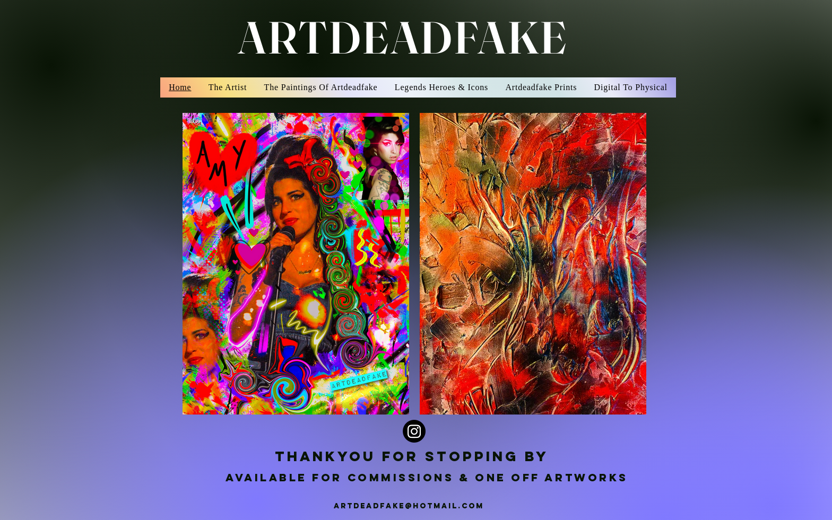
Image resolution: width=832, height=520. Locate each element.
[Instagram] (414, 431)
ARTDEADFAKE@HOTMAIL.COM (409, 505)
